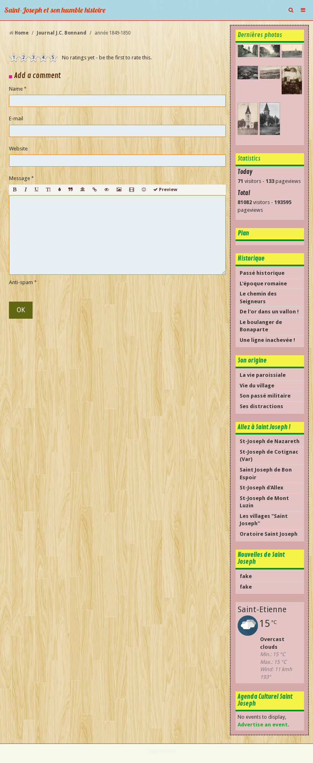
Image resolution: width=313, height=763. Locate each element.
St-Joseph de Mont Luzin (264, 502)
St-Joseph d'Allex (261, 488)
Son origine (252, 361)
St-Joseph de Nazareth (270, 441)
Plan (243, 233)
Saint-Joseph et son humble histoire (55, 10)
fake (246, 576)
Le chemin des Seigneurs (258, 297)
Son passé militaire (265, 396)
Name (16, 89)
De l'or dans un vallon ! (269, 312)
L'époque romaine (263, 283)
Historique (251, 258)
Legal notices (162, 751)
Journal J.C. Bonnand (61, 33)
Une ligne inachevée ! (267, 340)
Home (22, 33)
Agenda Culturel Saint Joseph (265, 700)
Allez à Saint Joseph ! (264, 427)
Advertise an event (263, 725)
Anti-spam (21, 282)
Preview (165, 189)
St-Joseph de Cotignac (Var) (269, 456)
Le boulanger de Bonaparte (261, 326)
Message (19, 178)
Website (18, 149)
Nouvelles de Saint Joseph (261, 558)
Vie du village (257, 386)
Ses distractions (261, 406)
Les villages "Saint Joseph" (264, 520)
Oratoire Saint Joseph (269, 534)
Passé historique (262, 273)
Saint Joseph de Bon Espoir (266, 473)
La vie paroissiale (263, 375)
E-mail (16, 118)
